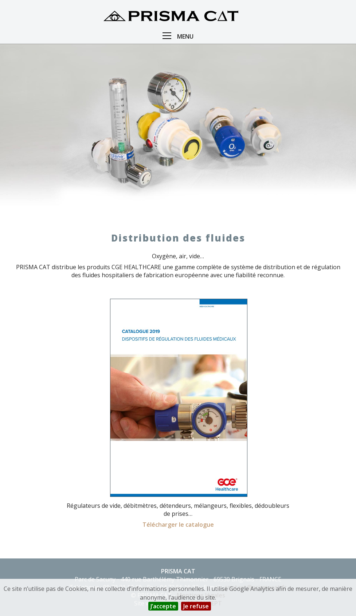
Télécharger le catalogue (178, 525)
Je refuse (196, 606)
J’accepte (163, 606)
